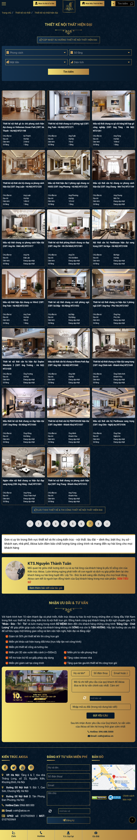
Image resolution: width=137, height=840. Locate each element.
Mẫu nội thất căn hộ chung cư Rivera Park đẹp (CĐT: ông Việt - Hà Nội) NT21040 (68, 363)
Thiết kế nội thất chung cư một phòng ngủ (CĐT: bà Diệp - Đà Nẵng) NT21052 (68, 304)
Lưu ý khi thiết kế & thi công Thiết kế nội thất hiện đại (68, 510)
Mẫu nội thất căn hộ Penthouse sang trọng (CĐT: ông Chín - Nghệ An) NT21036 (113, 423)
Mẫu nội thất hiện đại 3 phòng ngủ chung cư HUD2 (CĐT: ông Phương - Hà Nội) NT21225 (68, 185)
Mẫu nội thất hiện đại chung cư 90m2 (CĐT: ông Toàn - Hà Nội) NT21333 (23, 304)
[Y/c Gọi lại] (68, 834)
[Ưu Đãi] (96, 834)
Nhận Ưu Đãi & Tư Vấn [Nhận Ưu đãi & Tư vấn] (44, 3)
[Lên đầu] (132, 820)
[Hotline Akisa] (41, 834)
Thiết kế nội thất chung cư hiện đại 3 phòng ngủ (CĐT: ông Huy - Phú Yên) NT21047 (113, 304)
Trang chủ (6, 13)
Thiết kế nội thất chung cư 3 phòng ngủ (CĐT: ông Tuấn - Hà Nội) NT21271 (68, 125)
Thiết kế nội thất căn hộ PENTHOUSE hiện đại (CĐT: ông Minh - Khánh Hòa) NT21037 (68, 423)
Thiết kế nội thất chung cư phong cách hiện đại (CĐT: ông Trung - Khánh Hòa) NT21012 (68, 482)
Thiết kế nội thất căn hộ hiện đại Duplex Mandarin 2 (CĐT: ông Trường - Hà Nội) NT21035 (23, 365)
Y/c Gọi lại (68, 836)
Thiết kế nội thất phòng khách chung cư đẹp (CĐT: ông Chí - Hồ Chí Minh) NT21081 (68, 244)
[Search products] (131, 4)
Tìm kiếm (68, 71)
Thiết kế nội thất (23, 13)
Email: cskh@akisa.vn (100, 736)
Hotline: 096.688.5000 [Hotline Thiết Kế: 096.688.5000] (100, 731)
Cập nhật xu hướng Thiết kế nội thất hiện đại (68, 39)
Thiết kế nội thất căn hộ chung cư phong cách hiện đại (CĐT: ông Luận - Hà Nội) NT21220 (23, 185)
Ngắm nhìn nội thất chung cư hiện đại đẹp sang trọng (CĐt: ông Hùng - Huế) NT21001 (23, 482)
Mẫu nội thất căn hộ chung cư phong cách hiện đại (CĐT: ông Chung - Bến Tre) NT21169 (113, 185)
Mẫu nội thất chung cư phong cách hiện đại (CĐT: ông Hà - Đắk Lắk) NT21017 (23, 244)
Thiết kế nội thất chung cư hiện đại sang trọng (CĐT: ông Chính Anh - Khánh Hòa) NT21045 (113, 363)
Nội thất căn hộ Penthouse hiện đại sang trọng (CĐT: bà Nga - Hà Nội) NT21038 (113, 244)
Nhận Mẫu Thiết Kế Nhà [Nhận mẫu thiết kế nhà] (92, 3)
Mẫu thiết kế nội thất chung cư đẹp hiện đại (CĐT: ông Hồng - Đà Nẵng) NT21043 (23, 423)
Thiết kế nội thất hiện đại (46, 13)
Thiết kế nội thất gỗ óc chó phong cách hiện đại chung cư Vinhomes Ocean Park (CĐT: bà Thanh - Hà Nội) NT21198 (23, 127)
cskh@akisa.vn (21, 810)
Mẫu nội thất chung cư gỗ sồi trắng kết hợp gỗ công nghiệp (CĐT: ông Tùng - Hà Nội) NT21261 (113, 127)
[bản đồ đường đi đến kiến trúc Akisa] (113, 777)
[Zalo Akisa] (13, 834)
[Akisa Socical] (5, 768)
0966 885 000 (27, 805)
